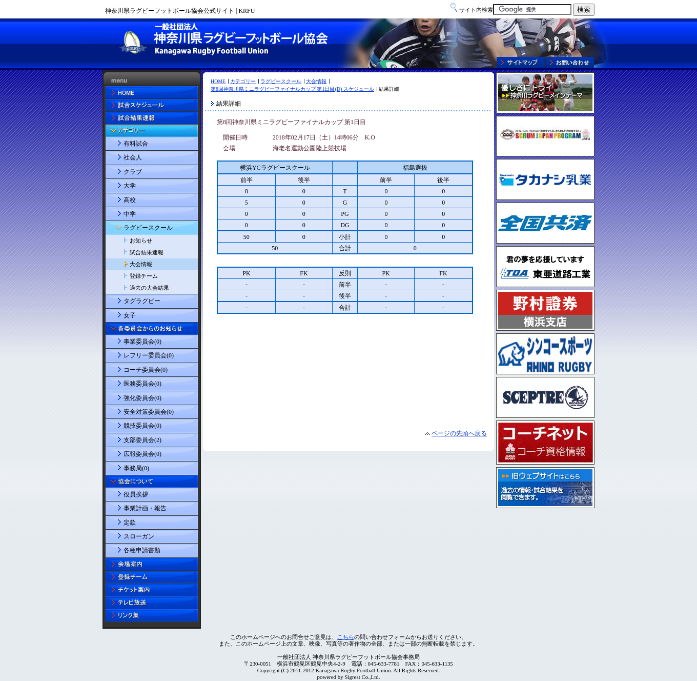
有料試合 (136, 143)
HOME (218, 81)
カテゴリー (243, 81)
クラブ (133, 171)
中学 (130, 213)
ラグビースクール (280, 81)
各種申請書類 (142, 550)
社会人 (133, 157)
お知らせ (141, 240)
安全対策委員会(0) (149, 411)
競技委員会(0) (142, 425)
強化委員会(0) (142, 398)
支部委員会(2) (142, 440)
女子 (130, 315)
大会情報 (316, 81)
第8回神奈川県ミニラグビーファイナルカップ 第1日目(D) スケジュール (292, 89)
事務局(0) (136, 468)
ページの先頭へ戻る (459, 433)
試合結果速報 (146, 252)
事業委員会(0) (142, 341)
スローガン (139, 536)
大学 (130, 185)
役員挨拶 (136, 494)
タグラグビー (142, 301)
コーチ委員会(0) (146, 369)
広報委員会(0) (142, 453)
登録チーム (144, 276)
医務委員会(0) (142, 383)
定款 (130, 522)
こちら (345, 637)
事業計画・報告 (145, 508)
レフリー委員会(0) (149, 355)
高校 (130, 200)
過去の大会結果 (149, 288)
